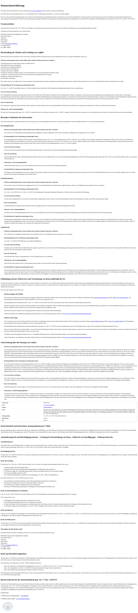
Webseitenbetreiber (48, 407)
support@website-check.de (101, 297)
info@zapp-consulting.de (11, 43)
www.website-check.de (22, 598)
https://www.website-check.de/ (120, 297)
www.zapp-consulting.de (36, 10)
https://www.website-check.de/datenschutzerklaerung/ (78, 313)
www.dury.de (24, 595)
